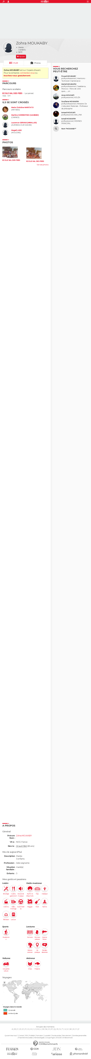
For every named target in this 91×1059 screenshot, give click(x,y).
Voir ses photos (42, 165)
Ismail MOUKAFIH (68, 119)
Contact (21, 1035)
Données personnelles (79, 1035)
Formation (39, 1035)
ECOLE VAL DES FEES (12, 93)
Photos (37, 63)
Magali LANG (16, 130)
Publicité (32, 1035)
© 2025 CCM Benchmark (64, 1038)
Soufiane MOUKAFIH (70, 102)
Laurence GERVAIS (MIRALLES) (24, 123)
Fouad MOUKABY (68, 76)
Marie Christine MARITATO (22, 107)
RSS (26, 1035)
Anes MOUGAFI (67, 95)
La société (47, 1035)
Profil (15, 63)
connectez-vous (27, 73)
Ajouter (22, 56)
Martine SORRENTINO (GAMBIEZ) (25, 115)
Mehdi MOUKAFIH (68, 84)
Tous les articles (56, 1035)
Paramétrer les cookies (25, 1038)
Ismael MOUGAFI (68, 113)
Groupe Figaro (50, 1038)
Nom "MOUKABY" (68, 129)
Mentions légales (39, 1038)
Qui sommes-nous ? (11, 1035)
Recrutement (66, 1035)
